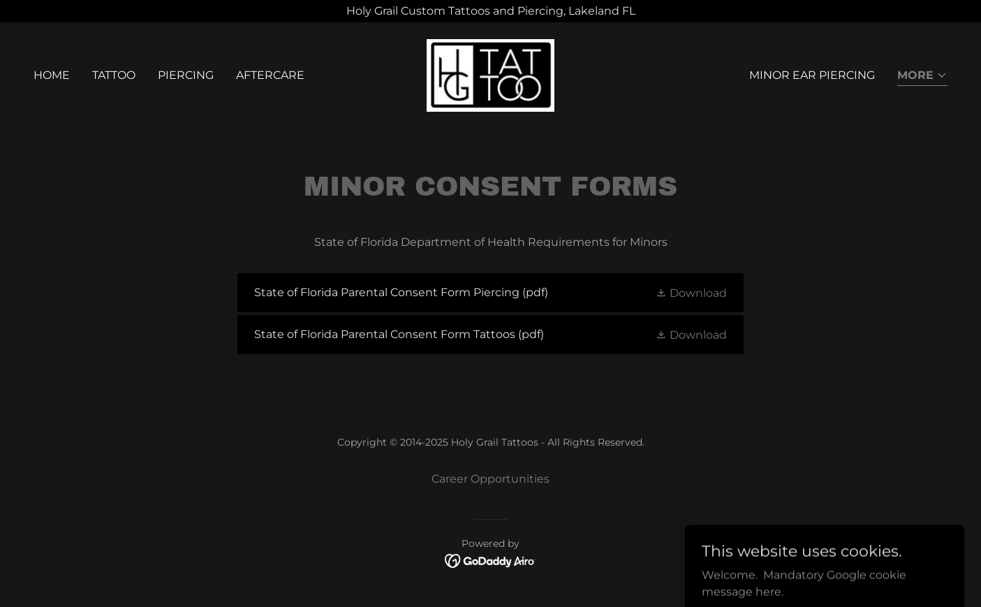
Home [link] (52, 75)
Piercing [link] (186, 75)
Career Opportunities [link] (490, 478)
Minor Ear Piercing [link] (812, 75)
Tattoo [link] (113, 75)
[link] (491, 74)
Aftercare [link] (270, 75)
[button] (922, 76)
